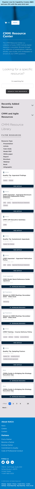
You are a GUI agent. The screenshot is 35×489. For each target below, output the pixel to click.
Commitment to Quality (9, 448)
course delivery (24, 337)
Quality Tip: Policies (8, 244)
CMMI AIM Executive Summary (14, 220)
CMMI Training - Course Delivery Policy (17, 332)
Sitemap (3, 484)
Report (6, 157)
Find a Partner (6, 439)
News (3, 426)
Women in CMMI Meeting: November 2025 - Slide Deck (16, 296)
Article (5, 146)
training (17, 337)
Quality (5, 180)
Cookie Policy (21, 484)
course (5, 337)
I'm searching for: (17, 81)
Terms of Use (29, 485)
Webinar (6, 162)
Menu (15, 22)
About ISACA (7, 422)
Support (9, 484)
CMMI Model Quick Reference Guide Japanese (16, 280)
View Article (17, 186)
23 (28, 403)
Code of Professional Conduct (12, 451)
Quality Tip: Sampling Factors (14, 351)
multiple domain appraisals (10, 359)
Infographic (7, 167)
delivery (11, 337)
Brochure (6, 159)
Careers (4, 428)
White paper (8, 154)
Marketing (6, 301)
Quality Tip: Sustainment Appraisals (16, 239)
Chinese (5, 205)
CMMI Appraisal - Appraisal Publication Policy (17, 259)
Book (5, 164)
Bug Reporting (21, 485)
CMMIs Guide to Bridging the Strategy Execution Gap (17, 374)
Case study (7, 149)
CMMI (4, 224)
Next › (4, 407)
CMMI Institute (12, 15)
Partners (5, 435)
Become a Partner (7, 442)
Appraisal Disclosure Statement (20, 202)
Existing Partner (7, 445)
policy (9, 202)
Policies (11, 180)
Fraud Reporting (11, 485)
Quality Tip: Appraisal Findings (14, 175)
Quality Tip (6, 356)
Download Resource (18, 286)
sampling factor (15, 356)
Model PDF (7, 151)
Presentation (8, 144)
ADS (4, 202)
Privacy (14, 484)
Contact (4, 431)
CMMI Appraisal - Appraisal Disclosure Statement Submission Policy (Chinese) (17, 196)
